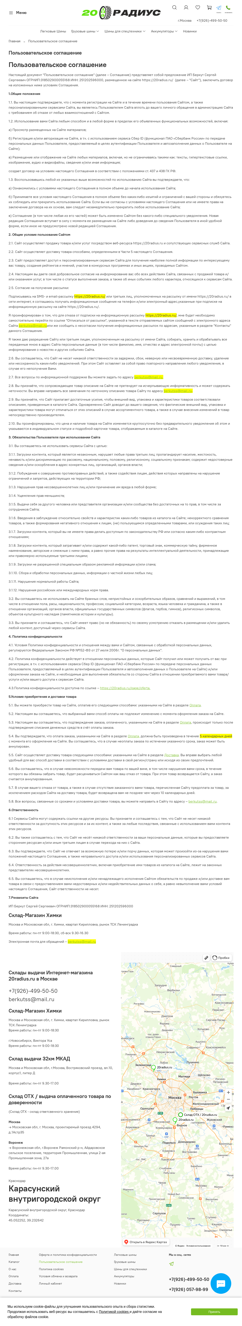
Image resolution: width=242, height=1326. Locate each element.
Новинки (190, 31)
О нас (12, 1269)
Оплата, (134, 736)
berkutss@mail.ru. (148, 377)
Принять (214, 1312)
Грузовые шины (85, 31)
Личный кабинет (50, 1283)
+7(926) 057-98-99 (188, 1289)
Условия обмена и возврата (58, 1276)
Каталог (14, 1262)
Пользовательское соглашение (61, 1262)
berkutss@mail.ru (33, 325)
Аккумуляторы (164, 31)
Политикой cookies (114, 1312)
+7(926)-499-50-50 (33, 990)
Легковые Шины (53, 31)
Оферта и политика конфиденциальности (68, 1255)
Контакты (15, 1291)
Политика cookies (51, 1269)
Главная (14, 41)
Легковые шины (125, 1255)
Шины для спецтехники (125, 31)
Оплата (195, 705)
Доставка (171, 755)
